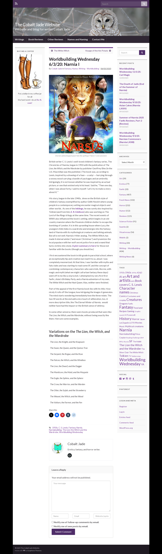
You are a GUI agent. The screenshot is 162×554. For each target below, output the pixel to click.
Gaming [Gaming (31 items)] (130, 311)
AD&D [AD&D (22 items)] (139, 272)
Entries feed (124, 417)
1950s (55, 427)
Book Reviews (35, 39)
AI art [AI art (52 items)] (122, 276)
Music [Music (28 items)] (122, 326)
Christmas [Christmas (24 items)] (134, 293)
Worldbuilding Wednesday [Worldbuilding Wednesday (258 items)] (132, 361)
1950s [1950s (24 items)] (122, 272)
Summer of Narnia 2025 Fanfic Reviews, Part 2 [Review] (131, 120)
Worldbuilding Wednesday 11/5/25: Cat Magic (130, 71)
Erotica (122, 184)
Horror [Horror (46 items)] (135, 319)
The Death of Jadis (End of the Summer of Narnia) (131, 86)
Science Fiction (126, 221)
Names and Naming (78, 39)
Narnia (79, 427)
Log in (122, 412)
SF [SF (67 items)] (130, 341)
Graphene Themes (34, 550)
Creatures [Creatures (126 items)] (134, 299)
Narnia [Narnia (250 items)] (125, 329)
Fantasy (67, 68)
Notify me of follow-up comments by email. (76, 522)
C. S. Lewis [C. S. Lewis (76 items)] (135, 284)
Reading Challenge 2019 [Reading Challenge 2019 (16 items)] (135, 338)
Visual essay (124, 232)
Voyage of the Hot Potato (96, 50)
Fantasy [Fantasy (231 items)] (126, 307)
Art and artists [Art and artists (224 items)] (129, 278)
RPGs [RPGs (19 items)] (121, 342)
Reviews (123, 216)
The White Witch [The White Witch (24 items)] (136, 352)
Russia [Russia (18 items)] (126, 342)
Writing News (125, 256)
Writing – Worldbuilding (129, 248)
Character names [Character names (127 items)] (127, 290)
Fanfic (122, 189)
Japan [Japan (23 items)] (142, 319)
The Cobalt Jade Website (37, 24)
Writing (122, 243)
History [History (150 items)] (125, 318)
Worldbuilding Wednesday (71, 432)
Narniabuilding (55, 430)
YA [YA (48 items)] (142, 364)
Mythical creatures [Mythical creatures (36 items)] (134, 326)
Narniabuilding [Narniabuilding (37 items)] (127, 334)
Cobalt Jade (57, 68)
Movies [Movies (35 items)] (138, 322)
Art (120, 178)
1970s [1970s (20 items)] (134, 273)
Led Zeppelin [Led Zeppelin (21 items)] (124, 323)
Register (123, 406)
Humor (75, 68)
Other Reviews (55, 39)
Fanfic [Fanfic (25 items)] (130, 304)
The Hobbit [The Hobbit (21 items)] (137, 342)
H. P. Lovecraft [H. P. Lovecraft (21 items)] (130, 315)
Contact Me (98, 39)
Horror (122, 205)
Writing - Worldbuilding (89, 68)
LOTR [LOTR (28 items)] (132, 322)
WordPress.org (126, 428)
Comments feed (126, 422)
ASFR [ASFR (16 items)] (133, 281)
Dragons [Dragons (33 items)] (123, 303)
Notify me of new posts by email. (71, 526)
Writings (19, 39)
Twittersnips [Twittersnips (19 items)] (136, 356)
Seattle (122, 227)
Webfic (122, 237)
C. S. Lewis (63, 427)
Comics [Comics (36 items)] (123, 296)
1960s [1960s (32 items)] (128, 272)
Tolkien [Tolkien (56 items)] (123, 355)
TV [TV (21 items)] (130, 356)
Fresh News (124, 200)
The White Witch (61, 50)
